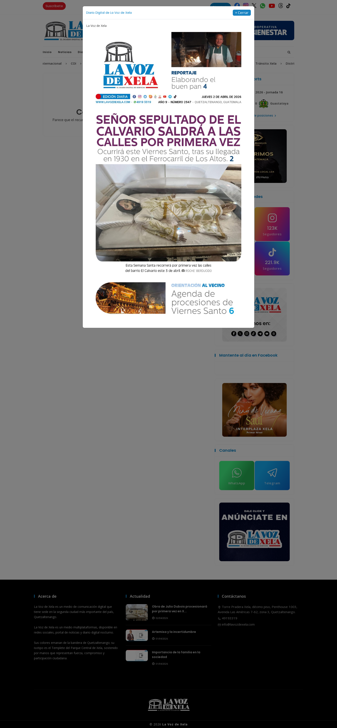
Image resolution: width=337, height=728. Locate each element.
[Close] (242, 13)
